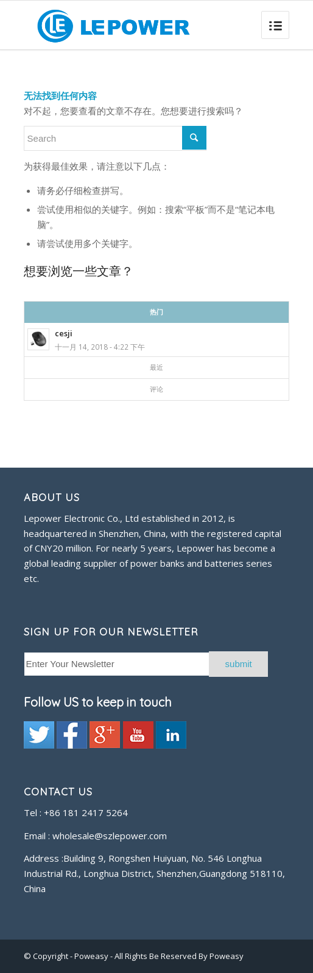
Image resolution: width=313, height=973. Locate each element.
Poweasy (92, 955)
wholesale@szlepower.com (109, 835)
